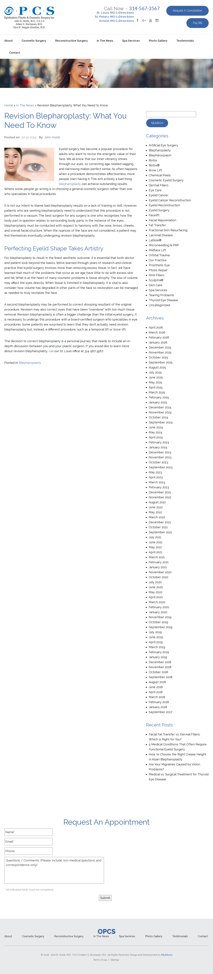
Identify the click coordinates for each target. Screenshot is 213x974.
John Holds (52, 137)
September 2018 (160, 677)
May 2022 (155, 512)
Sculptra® (156, 280)
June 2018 (156, 687)
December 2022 (160, 492)
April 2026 (156, 327)
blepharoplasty (70, 184)
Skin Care (155, 285)
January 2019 (158, 657)
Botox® (154, 165)
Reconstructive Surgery (71, 40)
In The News (25, 105)
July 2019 (155, 632)
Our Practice (158, 260)
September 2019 (160, 627)
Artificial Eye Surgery (163, 145)
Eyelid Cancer (158, 195)
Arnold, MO (107, 20)
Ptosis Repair (158, 270)
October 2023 (158, 462)
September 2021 (160, 532)
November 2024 (160, 412)
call (51, 351)
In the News (105, 40)
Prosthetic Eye (159, 265)
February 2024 (159, 442)
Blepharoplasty (30, 362)
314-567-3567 (144, 8)
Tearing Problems (161, 295)
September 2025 (160, 362)
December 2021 (160, 522)
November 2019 (160, 617)
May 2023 (155, 472)
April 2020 (156, 597)
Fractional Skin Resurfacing (168, 230)
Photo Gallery (158, 40)
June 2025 (156, 377)
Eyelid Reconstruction (164, 205)
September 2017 (160, 712)
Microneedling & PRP (164, 245)
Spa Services (131, 40)
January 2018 (158, 707)
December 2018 (160, 662)
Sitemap (115, 960)
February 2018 (159, 702)
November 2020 (160, 572)
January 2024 (158, 447)
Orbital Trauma (159, 255)
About (8, 40)
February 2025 (159, 397)
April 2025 (156, 387)
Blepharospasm (160, 155)
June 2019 (156, 637)
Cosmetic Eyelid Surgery (166, 180)
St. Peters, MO (105, 16)
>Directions (125, 12)
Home (8, 105)
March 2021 (157, 557)
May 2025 (155, 382)
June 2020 (156, 587)
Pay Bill (197, 22)
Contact (14, 52)
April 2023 (156, 477)
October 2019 (158, 622)
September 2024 (161, 422)
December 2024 (160, 407)
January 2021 (158, 567)
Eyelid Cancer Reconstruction (170, 200)
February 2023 (159, 487)
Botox (153, 160)
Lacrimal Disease (161, 235)
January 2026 (158, 342)
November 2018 (160, 667)
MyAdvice (166, 955)
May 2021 (155, 547)
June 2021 (155, 542)
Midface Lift (157, 250)
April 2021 (155, 552)
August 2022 (157, 502)
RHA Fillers (156, 275)
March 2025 (157, 392)
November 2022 (160, 497)
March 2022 (157, 517)
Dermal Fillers (158, 185)
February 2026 (159, 337)
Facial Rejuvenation (162, 220)
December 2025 (160, 347)
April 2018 (156, 692)
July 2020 (155, 582)
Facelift (154, 215)
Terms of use (100, 960)
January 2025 (158, 402)
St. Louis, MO (106, 12)
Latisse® (155, 240)
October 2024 (158, 417)
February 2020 (159, 607)
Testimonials (185, 40)
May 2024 (155, 432)
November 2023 (160, 457)
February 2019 (159, 652)
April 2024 (156, 437)
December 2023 (160, 452)
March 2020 (157, 602)
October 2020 (158, 577)
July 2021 (155, 537)
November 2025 (160, 352)
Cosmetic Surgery (34, 40)
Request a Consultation (187, 10)
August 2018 (157, 682)
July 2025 (155, 372)
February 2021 (159, 562)
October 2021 (158, 527)
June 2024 (156, 427)
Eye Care (155, 190)
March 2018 (157, 697)
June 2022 (156, 507)
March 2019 (157, 647)
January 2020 (158, 612)
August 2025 (157, 367)
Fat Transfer (157, 225)
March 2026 (157, 332)
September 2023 (160, 467)
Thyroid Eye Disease (163, 300)
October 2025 (158, 357)
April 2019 (156, 642)
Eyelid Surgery (159, 210)
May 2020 (155, 592)
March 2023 (157, 482)
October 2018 (158, 672)
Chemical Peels (160, 175)
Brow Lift (155, 170)
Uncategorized (159, 305)
